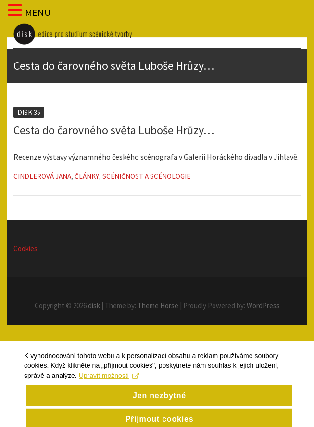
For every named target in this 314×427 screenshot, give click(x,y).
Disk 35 (28, 112)
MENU (37, 12)
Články (87, 176)
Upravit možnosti (109, 380)
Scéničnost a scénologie (146, 176)
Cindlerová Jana (42, 176)
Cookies (25, 248)
